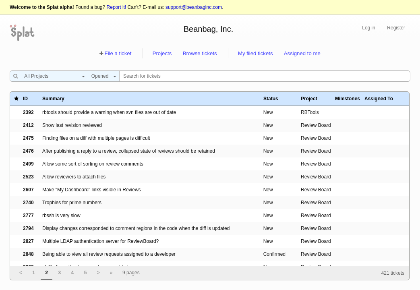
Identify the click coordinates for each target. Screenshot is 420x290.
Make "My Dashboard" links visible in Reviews (91, 189)
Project (309, 99)
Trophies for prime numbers (71, 202)
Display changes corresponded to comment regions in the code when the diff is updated (136, 228)
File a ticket (118, 53)
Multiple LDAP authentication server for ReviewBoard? (100, 241)
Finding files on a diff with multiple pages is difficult (96, 138)
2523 (28, 176)
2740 (28, 202)
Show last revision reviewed (72, 125)
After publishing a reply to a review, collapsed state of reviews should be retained (128, 151)
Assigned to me (302, 53)
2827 (28, 241)
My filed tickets (255, 53)
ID (25, 99)
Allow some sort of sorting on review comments (92, 164)
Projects (162, 53)
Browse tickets (200, 53)
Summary (53, 99)
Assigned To (378, 99)
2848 (28, 254)
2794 (28, 228)
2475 (28, 138)
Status (270, 99)
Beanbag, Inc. (208, 29)
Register (396, 28)
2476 (28, 151)
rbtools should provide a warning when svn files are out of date (109, 112)
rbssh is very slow (61, 215)
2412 (28, 125)
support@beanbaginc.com (194, 7)
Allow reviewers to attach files (74, 176)
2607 (28, 189)
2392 (28, 112)
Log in (368, 28)
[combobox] (52, 76)
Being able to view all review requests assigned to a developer (109, 254)
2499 (28, 164)
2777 (28, 215)
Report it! (116, 7)
